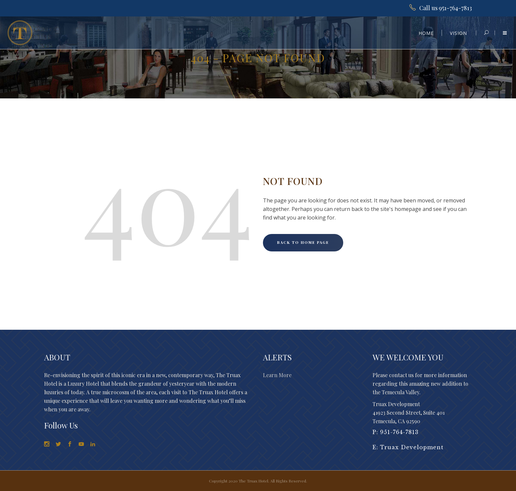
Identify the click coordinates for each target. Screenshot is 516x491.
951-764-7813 (399, 432)
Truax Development (412, 447)
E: (376, 447)
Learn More (277, 375)
